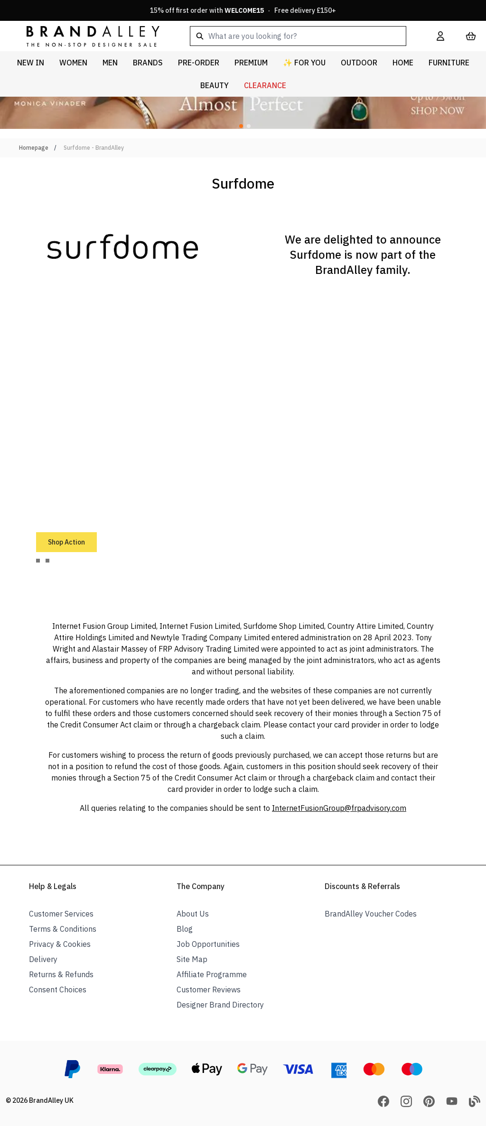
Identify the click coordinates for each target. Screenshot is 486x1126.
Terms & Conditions (62, 929)
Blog (185, 929)
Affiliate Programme (212, 974)
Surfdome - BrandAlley (94, 147)
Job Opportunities (208, 944)
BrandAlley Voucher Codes (371, 913)
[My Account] (440, 36)
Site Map (192, 959)
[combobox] (298, 36)
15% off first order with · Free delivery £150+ (243, 10)
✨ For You (304, 62)
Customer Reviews (209, 989)
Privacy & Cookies (60, 944)
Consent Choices (57, 989)
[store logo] (85, 35)
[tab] (38, 561)
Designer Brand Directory (220, 1004)
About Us (193, 913)
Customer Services (61, 913)
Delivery (43, 959)
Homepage (33, 147)
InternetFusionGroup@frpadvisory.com (339, 808)
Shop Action (66, 542)
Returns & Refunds (61, 974)
